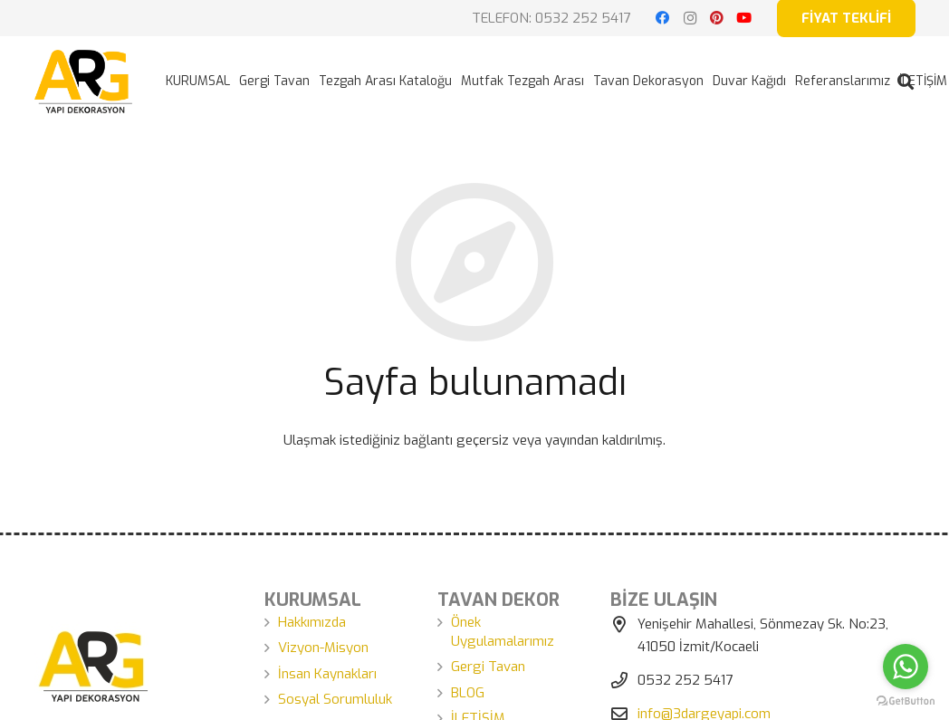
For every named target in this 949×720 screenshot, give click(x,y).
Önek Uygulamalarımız (502, 631)
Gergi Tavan (488, 667)
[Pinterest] (717, 18)
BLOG (467, 693)
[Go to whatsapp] (905, 666)
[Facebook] (662, 18)
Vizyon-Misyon (323, 647)
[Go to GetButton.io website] (906, 701)
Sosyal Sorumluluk (335, 699)
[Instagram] (690, 18)
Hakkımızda (312, 622)
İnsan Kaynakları (327, 674)
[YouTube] (744, 18)
